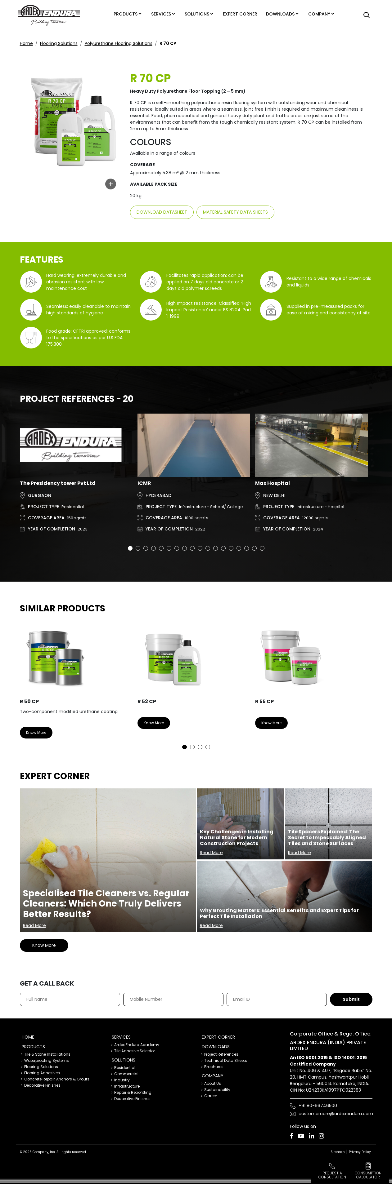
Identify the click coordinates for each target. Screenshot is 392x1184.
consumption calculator (368, 1175)
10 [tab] (200, 548)
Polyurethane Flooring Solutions (118, 43)
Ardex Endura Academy (136, 1044)
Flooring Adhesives (42, 1072)
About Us (212, 1083)
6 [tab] (169, 548)
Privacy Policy (360, 1152)
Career (210, 1095)
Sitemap (338, 1152)
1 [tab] (130, 548)
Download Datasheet (162, 212)
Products (121, 14)
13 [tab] (223, 548)
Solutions (196, 14)
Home (26, 43)
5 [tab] (161, 548)
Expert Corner (218, 1037)
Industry (122, 1080)
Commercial (126, 1073)
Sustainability (217, 1089)
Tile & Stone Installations (47, 1054)
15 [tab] (239, 548)
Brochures (213, 1066)
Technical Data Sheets (225, 1060)
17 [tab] (254, 548)
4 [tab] (153, 548)
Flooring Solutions (59, 43)
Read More (34, 925)
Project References (221, 1054)
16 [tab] (246, 548)
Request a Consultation (332, 1175)
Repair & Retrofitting (132, 1092)
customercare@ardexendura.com (336, 1114)
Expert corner (241, 14)
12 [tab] (215, 548)
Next (363, 684)
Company (322, 14)
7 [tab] (176, 548)
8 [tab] (184, 548)
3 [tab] (145, 548)
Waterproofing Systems (46, 1060)
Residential (124, 1067)
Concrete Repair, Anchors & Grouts (56, 1079)
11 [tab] (207, 548)
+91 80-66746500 (318, 1105)
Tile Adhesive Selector (134, 1050)
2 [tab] (138, 548)
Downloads (281, 14)
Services (158, 14)
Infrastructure (127, 1086)
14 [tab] (231, 548)
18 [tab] (262, 548)
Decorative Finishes (42, 1085)
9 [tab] (192, 548)
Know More (36, 732)
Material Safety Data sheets (235, 212)
